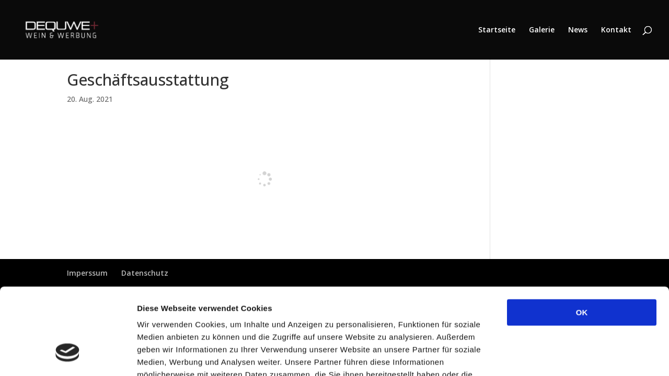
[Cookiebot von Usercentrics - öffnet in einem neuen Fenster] (67, 355)
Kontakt (616, 30)
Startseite (496, 30)
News (577, 30)
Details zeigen (555, 355)
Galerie (542, 30)
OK (582, 238)
